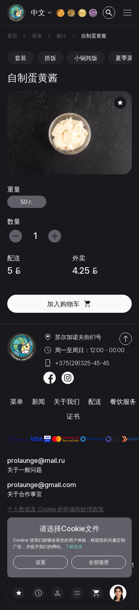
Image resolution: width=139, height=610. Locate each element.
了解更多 (74, 546)
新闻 (38, 401)
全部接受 (99, 562)
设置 (40, 562)
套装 (20, 57)
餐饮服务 (123, 401)
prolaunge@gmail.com (41, 485)
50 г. (27, 201)
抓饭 (50, 57)
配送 (94, 401)
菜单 (16, 401)
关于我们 (67, 401)
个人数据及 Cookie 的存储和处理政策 (55, 509)
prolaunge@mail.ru (36, 460)
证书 (73, 416)
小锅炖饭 (85, 57)
